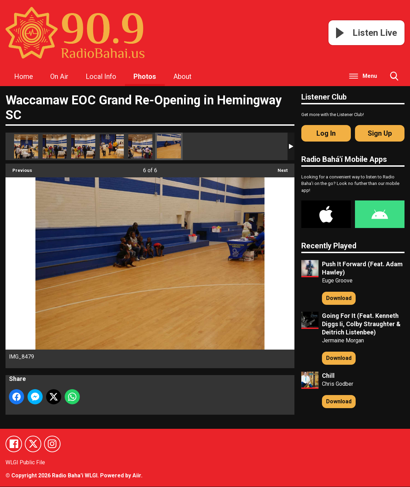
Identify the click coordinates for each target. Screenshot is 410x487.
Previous (19, 168)
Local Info (101, 76)
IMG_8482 (83, 146)
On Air (59, 76)
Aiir (136, 476)
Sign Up (380, 133)
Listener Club (324, 97)
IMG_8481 (112, 146)
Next (279, 168)
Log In (326, 133)
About (182, 76)
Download (339, 298)
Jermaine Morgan (343, 340)
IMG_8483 (55, 146)
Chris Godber (337, 384)
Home (23, 76)
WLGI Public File (25, 462)
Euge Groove (337, 280)
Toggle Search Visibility (394, 79)
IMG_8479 (169, 146)
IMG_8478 (26, 146)
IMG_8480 (140, 146)
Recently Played (328, 245)
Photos (144, 76)
